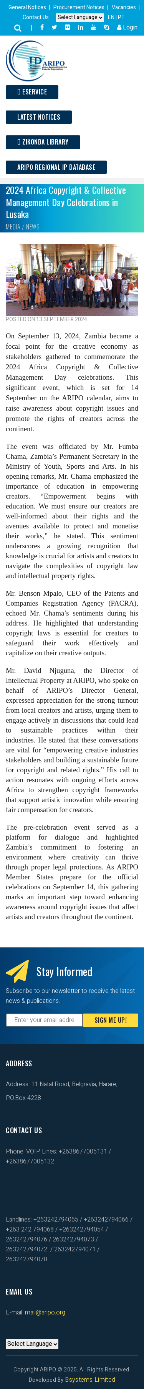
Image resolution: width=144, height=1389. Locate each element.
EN (112, 17)
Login (127, 27)
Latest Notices (38, 117)
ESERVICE (32, 91)
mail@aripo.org (44, 1312)
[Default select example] (80, 17)
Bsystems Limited (90, 1379)
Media (13, 226)
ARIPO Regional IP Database (56, 167)
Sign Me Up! (110, 1020)
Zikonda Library (43, 141)
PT (121, 17)
